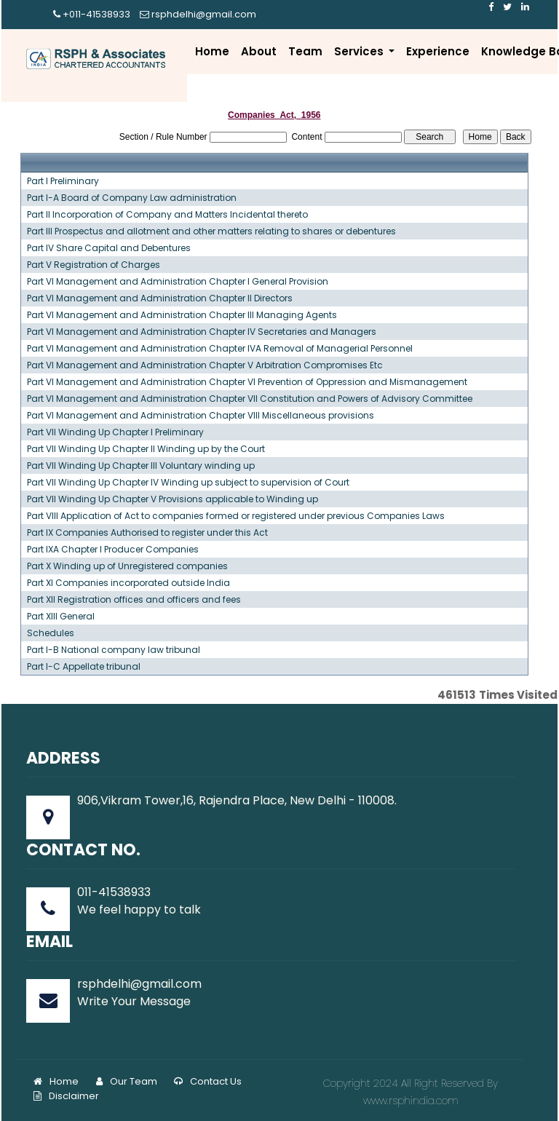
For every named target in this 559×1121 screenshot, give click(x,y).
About (259, 51)
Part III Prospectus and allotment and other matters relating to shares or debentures (211, 231)
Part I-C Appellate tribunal (83, 667)
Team (305, 51)
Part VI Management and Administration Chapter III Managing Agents (182, 315)
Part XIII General (61, 616)
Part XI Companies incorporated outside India (128, 583)
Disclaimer (66, 1096)
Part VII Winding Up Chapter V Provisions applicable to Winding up (172, 499)
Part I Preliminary (63, 181)
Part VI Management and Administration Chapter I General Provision (177, 282)
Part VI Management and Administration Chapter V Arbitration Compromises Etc (205, 365)
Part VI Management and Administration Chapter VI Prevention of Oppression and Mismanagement (247, 382)
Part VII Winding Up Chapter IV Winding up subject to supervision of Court (188, 482)
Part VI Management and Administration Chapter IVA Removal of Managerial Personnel (220, 348)
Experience (437, 51)
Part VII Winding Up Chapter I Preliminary (115, 432)
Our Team (126, 1081)
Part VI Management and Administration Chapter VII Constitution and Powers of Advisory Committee (249, 399)
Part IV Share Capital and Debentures (109, 248)
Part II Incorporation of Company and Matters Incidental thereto (167, 215)
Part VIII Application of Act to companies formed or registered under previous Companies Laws (236, 516)
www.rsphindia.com (411, 1100)
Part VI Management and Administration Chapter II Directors (160, 298)
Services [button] (360, 51)
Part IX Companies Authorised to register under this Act (147, 533)
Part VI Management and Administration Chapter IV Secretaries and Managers (201, 332)
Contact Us (208, 1081)
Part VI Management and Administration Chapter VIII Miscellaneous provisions (200, 415)
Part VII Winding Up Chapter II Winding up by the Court (146, 449)
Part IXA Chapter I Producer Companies (113, 549)
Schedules (50, 633)
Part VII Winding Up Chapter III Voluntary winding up (141, 466)
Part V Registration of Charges (93, 265)
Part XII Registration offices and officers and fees (134, 600)
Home (212, 51)
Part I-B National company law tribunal (113, 650)
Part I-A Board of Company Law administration (132, 198)
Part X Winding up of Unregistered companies (127, 566)
